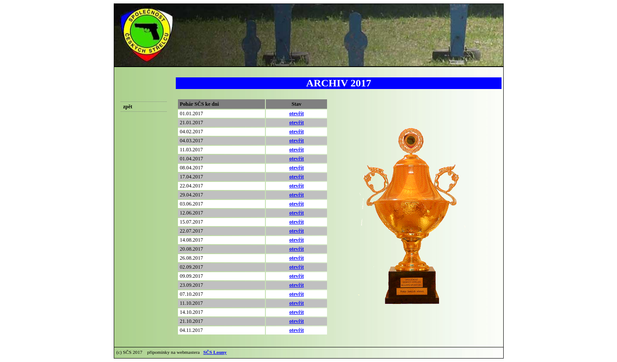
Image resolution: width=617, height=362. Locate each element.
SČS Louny (215, 352)
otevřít (296, 113)
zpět (127, 107)
